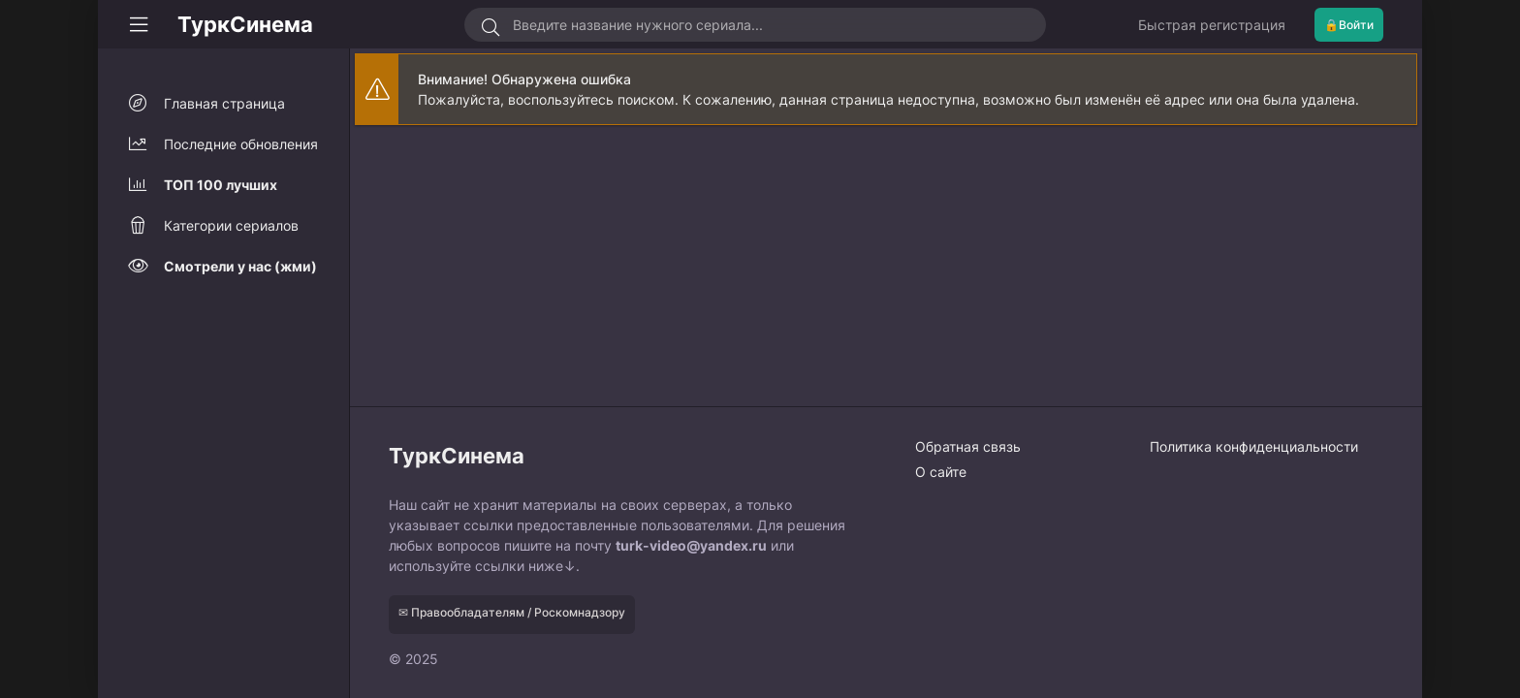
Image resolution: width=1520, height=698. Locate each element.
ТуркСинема (245, 24)
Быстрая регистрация (1211, 24)
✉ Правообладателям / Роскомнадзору (511, 612)
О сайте (940, 471)
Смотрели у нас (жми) (240, 266)
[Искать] (491, 27)
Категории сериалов (231, 225)
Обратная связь (968, 446)
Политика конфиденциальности (1254, 446)
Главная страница (224, 103)
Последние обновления (241, 144)
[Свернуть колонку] (138, 24)
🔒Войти (1349, 24)
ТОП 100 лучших (220, 184)
